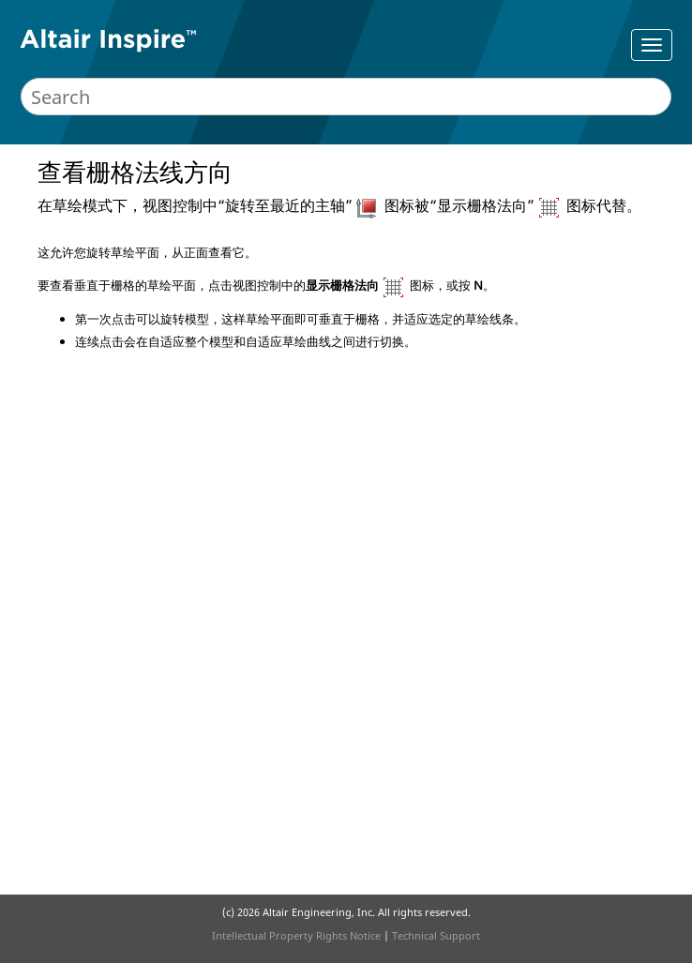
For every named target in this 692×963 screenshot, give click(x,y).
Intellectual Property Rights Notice (296, 935)
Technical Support (436, 935)
